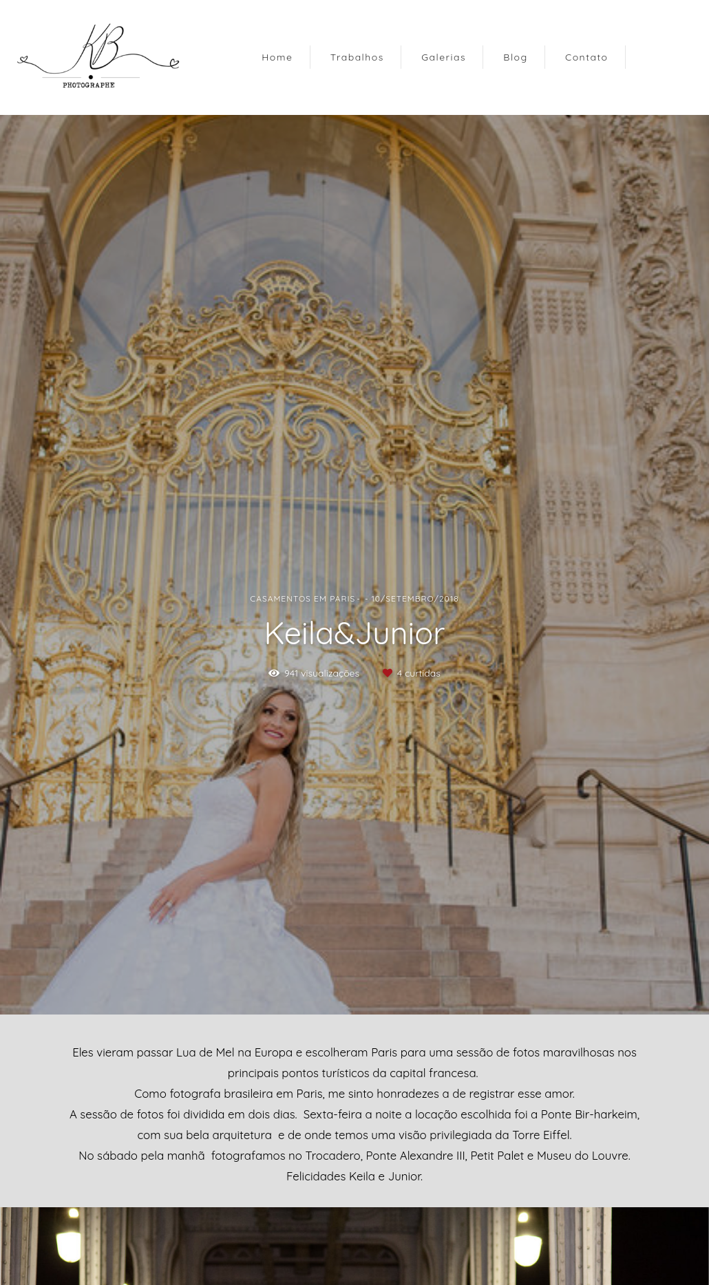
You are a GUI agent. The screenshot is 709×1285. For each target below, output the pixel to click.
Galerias (443, 57)
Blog (515, 57)
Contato (587, 57)
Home (277, 57)
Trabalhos (357, 57)
